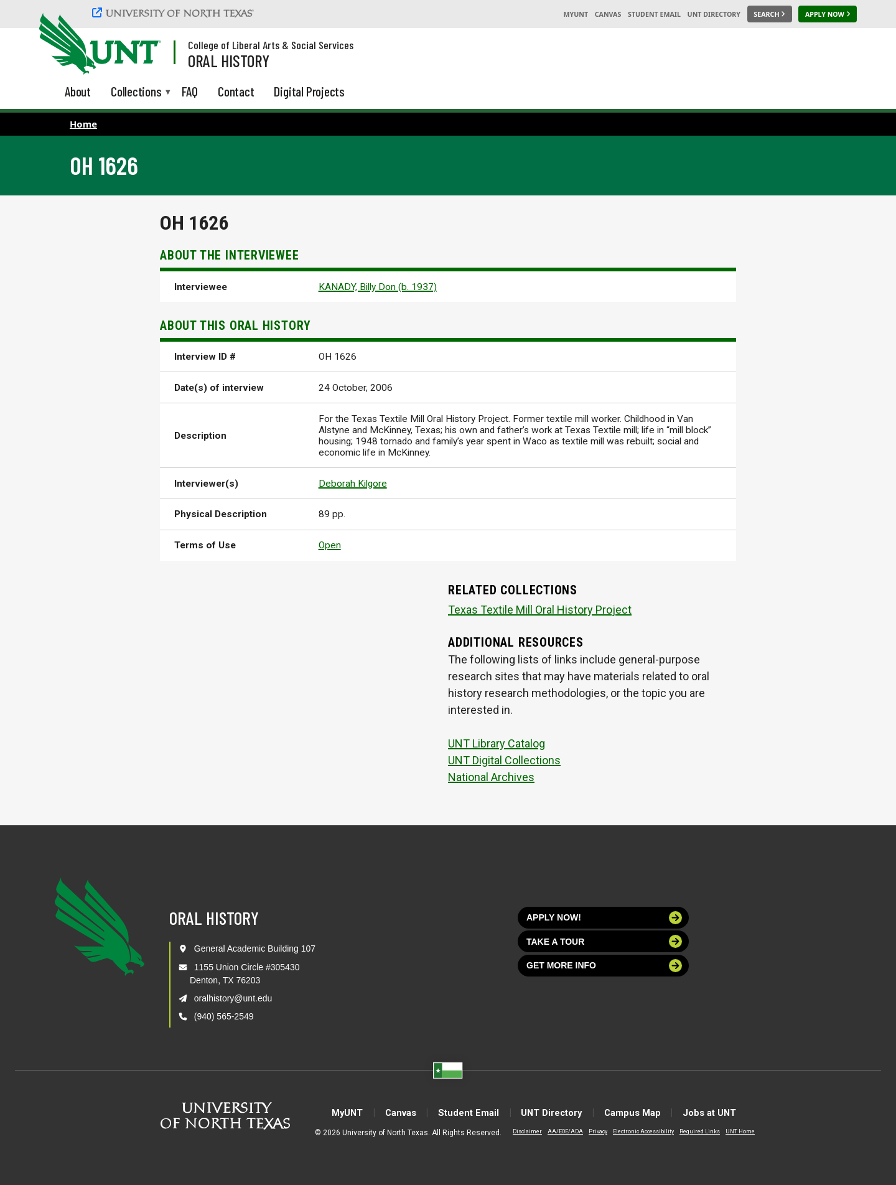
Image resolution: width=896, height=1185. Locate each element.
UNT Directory (714, 14)
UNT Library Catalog (496, 743)
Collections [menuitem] (136, 92)
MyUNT (575, 14)
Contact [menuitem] (236, 91)
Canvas (608, 14)
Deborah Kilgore (353, 483)
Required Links (690, 1131)
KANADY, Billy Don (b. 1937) (378, 287)
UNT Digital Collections (504, 760)
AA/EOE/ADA (555, 1131)
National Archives (491, 777)
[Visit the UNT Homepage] (142, 45)
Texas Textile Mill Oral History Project (540, 609)
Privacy (588, 1131)
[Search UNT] (769, 14)
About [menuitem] (78, 91)
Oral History (228, 60)
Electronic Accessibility (633, 1131)
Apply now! (604, 917)
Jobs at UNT (732, 1112)
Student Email (654, 14)
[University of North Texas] (175, 12)
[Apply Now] (827, 14)
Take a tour (604, 941)
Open (330, 545)
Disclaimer (517, 1131)
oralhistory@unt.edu (233, 998)
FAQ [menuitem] (190, 91)
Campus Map (645, 1112)
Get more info (604, 965)
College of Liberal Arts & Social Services (270, 45)
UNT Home (730, 1131)
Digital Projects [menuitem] (309, 91)
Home (83, 124)
